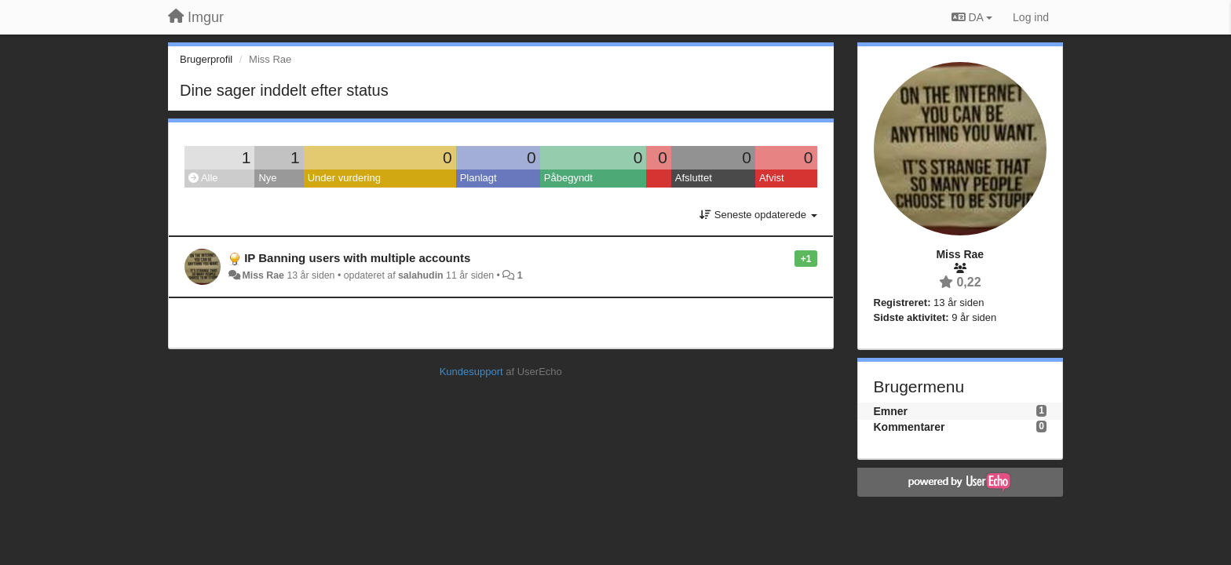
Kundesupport (471, 371)
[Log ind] (1030, 17)
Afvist (771, 178)
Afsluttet (693, 178)
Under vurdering (344, 178)
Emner (891, 411)
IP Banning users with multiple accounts (357, 257)
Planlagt (478, 178)
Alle (203, 178)
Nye (267, 178)
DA (972, 17)
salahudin (421, 275)
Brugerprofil (206, 59)
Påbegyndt (568, 178)
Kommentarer (909, 427)
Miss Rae (263, 275)
